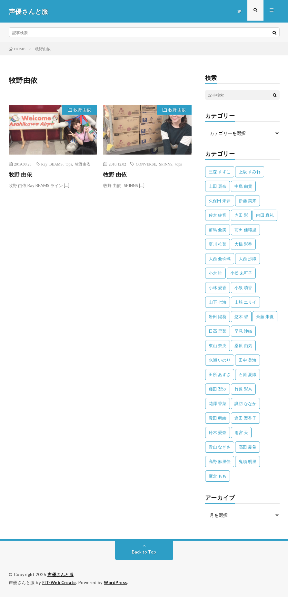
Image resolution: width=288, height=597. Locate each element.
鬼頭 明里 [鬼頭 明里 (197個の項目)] (247, 461)
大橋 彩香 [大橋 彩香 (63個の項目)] (243, 244)
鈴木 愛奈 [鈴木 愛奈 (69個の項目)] (217, 432)
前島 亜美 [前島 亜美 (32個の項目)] (217, 229)
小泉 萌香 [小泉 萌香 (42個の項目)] (243, 287)
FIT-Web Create (59, 582)
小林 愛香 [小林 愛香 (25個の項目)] (217, 287)
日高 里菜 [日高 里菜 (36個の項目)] (217, 331)
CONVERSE (146, 164)
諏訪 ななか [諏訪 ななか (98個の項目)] (245, 403)
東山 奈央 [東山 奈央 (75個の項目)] (217, 345)
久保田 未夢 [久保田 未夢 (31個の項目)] (220, 200)
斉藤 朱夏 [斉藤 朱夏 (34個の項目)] (265, 316)
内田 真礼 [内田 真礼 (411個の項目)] (265, 215)
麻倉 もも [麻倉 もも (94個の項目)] (217, 476)
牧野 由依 (81, 110)
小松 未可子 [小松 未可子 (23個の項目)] (241, 273)
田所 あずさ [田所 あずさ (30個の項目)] (220, 374)
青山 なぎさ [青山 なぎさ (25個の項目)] (220, 447)
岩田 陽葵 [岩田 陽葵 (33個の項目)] (217, 316)
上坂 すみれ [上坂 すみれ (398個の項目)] (250, 171)
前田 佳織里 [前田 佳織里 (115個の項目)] (245, 229)
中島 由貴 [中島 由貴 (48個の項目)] (243, 186)
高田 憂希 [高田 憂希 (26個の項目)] (247, 447)
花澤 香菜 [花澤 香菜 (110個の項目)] (217, 403)
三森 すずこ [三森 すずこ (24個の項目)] (220, 171)
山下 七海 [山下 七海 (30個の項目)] (217, 302)
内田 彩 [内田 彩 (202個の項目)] (241, 215)
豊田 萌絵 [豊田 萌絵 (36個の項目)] (217, 418)
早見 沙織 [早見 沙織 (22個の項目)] (243, 331)
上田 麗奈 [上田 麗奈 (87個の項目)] (217, 186)
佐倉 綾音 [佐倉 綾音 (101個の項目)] (217, 215)
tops (68, 164)
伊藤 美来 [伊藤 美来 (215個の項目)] (247, 200)
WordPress (117, 582)
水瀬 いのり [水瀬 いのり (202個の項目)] (220, 360)
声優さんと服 (60, 574)
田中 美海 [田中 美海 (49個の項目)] (247, 360)
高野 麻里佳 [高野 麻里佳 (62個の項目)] (220, 461)
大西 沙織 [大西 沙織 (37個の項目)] (247, 258)
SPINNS (165, 164)
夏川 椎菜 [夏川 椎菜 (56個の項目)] (217, 244)
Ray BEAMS (52, 164)
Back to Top (144, 551)
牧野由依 (82, 164)
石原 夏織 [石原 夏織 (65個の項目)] (247, 374)
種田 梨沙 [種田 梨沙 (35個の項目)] (217, 389)
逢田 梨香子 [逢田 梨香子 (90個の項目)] (245, 418)
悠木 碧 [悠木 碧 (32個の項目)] (241, 316)
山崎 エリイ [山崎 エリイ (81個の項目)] (245, 302)
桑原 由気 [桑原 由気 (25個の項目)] (243, 345)
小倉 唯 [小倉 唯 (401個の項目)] (215, 273)
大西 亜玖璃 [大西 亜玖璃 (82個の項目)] (220, 258)
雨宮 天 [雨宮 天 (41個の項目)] (241, 432)
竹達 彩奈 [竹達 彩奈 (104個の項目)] (243, 389)
